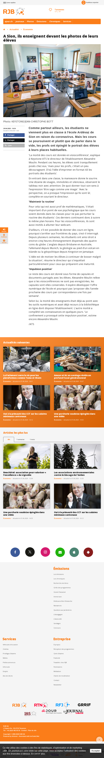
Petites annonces (9, 662)
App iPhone (74, 552)
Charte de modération (62, 676)
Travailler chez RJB (60, 662)
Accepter (95, 751)
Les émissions (59, 574)
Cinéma (5, 649)
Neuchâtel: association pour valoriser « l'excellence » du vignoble (24, 473)
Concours (57, 628)
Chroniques (54, 21)
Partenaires (58, 667)
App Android (88, 552)
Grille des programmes (62, 587)
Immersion (58, 597)
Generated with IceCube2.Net (29, 736)
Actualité (14, 29)
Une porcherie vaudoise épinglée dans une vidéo (74, 415)
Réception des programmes (64, 649)
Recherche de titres (61, 583)
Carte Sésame (59, 653)
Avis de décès (8, 676)
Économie (28, 29)
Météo (5, 658)
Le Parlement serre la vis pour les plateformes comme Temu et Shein (22, 376)
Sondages (57, 623)
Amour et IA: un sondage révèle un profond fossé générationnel (72, 376)
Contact (56, 680)
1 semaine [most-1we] (20, 439)
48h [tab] (8, 439)
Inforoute (6, 667)
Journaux (19, 21)
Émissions (41, 21)
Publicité (57, 658)
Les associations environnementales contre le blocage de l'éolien (74, 473)
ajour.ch (9, 21)
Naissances (57, 605)
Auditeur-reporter (90, 3)
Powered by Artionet (10, 736)
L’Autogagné (58, 614)
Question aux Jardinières (63, 610)
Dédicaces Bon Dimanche (63, 601)
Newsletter (57, 685)
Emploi (5, 671)
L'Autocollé (58, 619)
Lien (8, 145)
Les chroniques (59, 579)
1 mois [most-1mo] (32, 439)
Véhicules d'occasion (10, 644)
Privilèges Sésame (9, 653)
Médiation (57, 671)
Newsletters (60, 552)
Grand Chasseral (60, 592)
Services (67, 21)
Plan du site (32, 730)
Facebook (15, 552)
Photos (30, 21)
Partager (9, 135)
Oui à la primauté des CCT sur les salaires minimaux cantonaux (25, 415)
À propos (57, 644)
